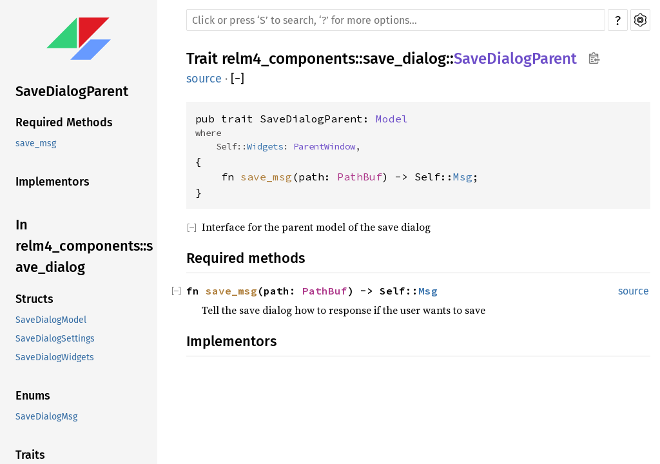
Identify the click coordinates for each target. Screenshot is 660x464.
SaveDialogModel (50, 319)
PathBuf (359, 176)
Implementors (52, 182)
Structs (34, 299)
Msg (462, 176)
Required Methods (64, 122)
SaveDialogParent (71, 91)
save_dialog (404, 59)
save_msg (35, 143)
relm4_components (288, 59)
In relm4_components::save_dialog (84, 246)
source (204, 79)
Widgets (265, 146)
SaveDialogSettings (55, 338)
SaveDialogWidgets (54, 357)
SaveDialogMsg (46, 416)
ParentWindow (324, 146)
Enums (32, 396)
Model (392, 118)
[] (237, 79)
